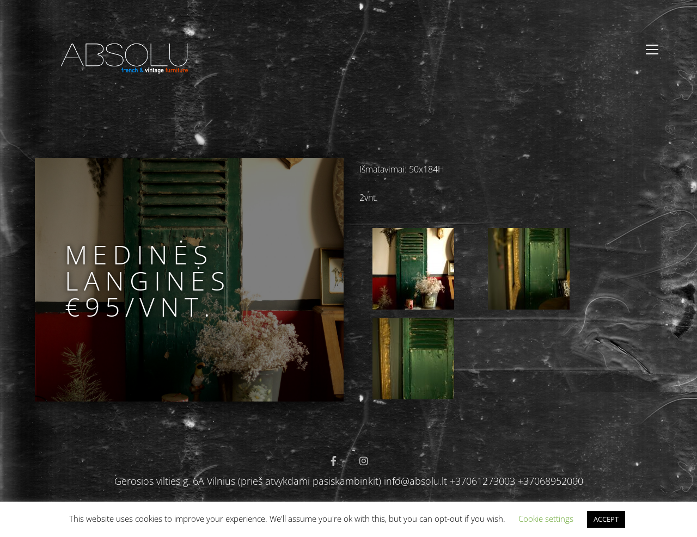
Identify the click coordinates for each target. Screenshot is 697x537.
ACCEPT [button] (606, 519)
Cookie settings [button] (545, 518)
